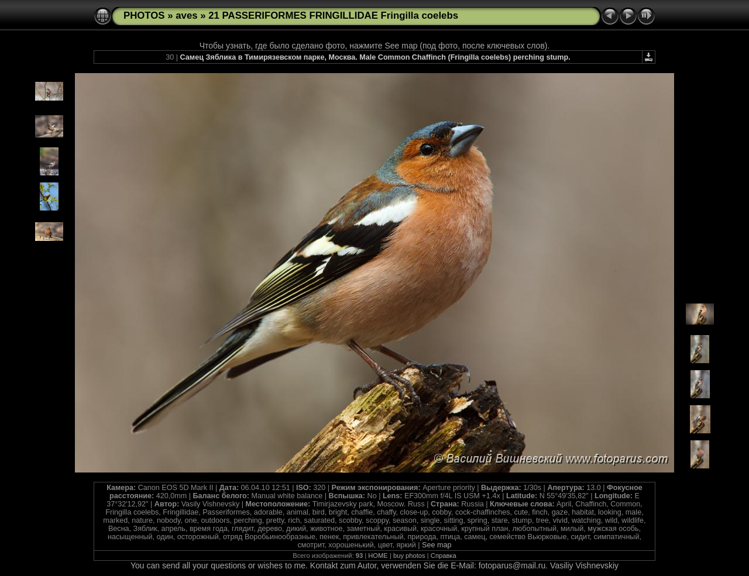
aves (186, 15)
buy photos (409, 555)
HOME (378, 555)
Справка (443, 555)
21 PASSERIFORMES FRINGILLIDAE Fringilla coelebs (333, 15)
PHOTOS (144, 15)
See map (436, 545)
